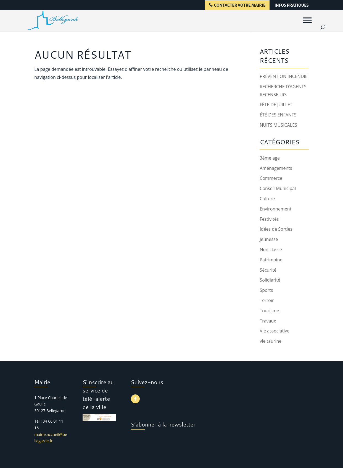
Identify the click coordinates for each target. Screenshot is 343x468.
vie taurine (270, 341)
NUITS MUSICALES (278, 125)
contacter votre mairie (239, 5)
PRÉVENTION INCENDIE (283, 76)
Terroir (267, 300)
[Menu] (307, 19)
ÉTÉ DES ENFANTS (278, 115)
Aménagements (276, 168)
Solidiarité (270, 280)
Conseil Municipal (278, 188)
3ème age (270, 158)
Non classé (271, 249)
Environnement (275, 209)
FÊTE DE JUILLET (276, 105)
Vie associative (274, 331)
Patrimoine (271, 260)
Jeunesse (269, 239)
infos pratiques (292, 5)
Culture (267, 199)
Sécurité (268, 270)
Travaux (268, 321)
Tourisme (269, 311)
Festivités (269, 219)
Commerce (271, 178)
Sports (266, 290)
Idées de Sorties (276, 229)
